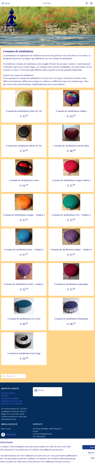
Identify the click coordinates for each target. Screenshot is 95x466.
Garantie (40, 37)
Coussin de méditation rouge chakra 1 (71, 180)
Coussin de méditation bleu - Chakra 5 (24, 249)
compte (19, 43)
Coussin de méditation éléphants (71, 318)
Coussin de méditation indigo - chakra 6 (71, 249)
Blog (27, 43)
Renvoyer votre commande (11, 403)
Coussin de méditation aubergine (71, 284)
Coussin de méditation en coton (24, 318)
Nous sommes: (7, 43)
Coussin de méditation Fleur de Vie (24, 145)
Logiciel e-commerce (50, 461)
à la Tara (39, 390)
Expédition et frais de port (11, 401)
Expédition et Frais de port (21, 37)
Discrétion (68, 37)
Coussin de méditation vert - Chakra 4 (71, 215)
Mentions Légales (53, 37)
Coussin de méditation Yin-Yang (23, 353)
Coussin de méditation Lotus (24, 180)
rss (42, 461)
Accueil (4, 37)
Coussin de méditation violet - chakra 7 (24, 284)
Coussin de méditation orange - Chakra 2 (24, 215)
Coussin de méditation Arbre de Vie (24, 111)
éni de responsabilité (10, 398)
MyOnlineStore (70, 461)
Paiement (4, 395)
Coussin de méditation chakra (71, 111)
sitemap (38, 461)
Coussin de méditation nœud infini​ (71, 145)
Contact (78, 37)
